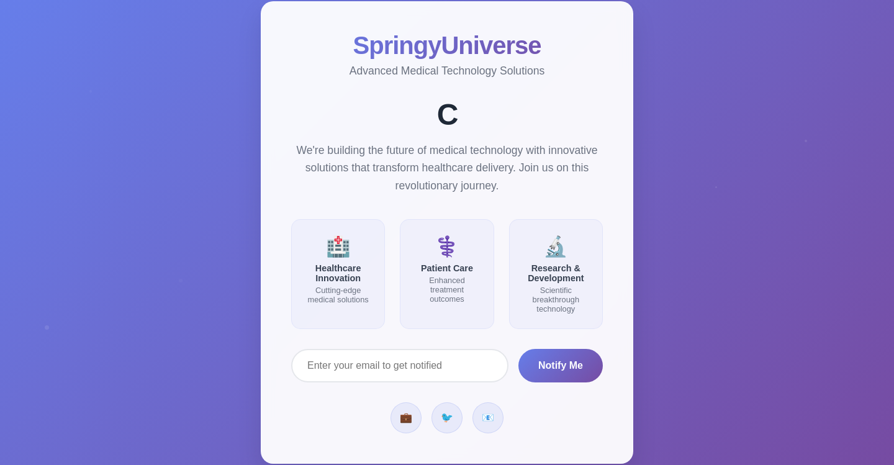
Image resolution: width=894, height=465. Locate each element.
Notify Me (560, 365)
